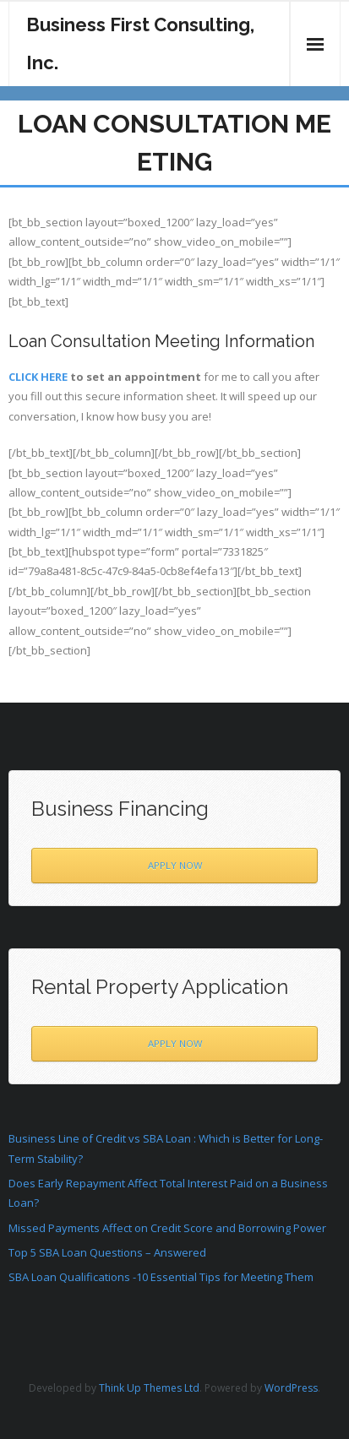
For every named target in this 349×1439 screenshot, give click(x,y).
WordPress (291, 1388)
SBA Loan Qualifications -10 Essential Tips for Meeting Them (161, 1276)
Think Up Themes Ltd (149, 1388)
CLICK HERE (38, 376)
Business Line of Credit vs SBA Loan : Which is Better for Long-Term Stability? (165, 1148)
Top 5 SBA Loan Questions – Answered (107, 1252)
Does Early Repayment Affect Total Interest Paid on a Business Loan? (168, 1193)
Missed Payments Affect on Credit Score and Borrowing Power (167, 1227)
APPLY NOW (175, 865)
